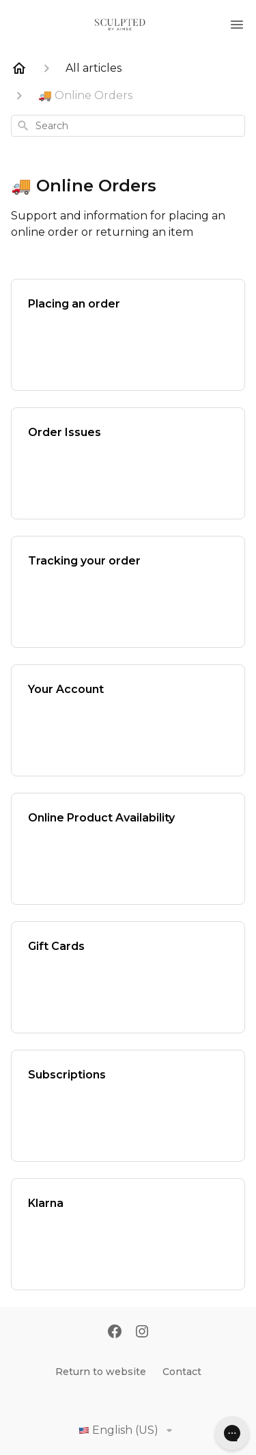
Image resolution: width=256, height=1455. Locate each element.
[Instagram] (142, 1332)
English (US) (128, 1430)
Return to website (100, 1371)
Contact (181, 1371)
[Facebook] (114, 1332)
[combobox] (128, 126)
